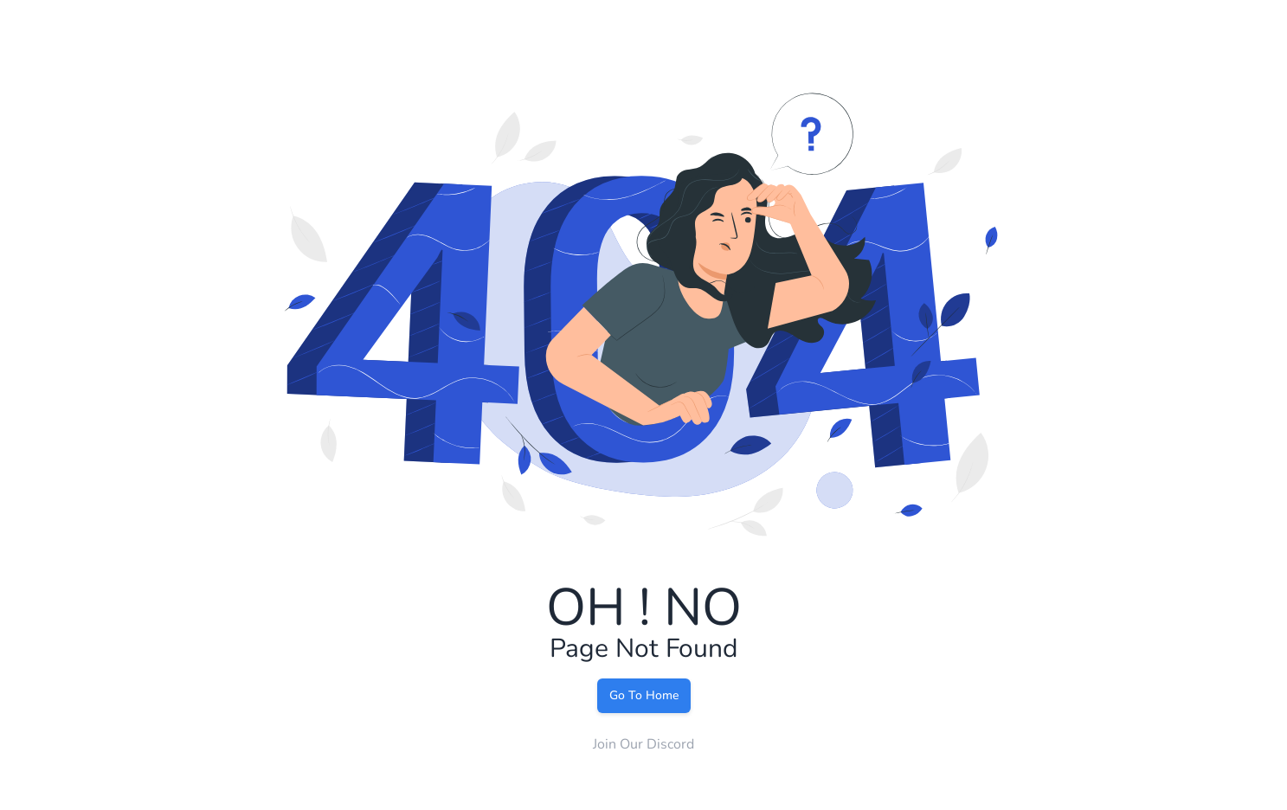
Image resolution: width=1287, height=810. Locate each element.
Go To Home (644, 695)
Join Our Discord (643, 744)
